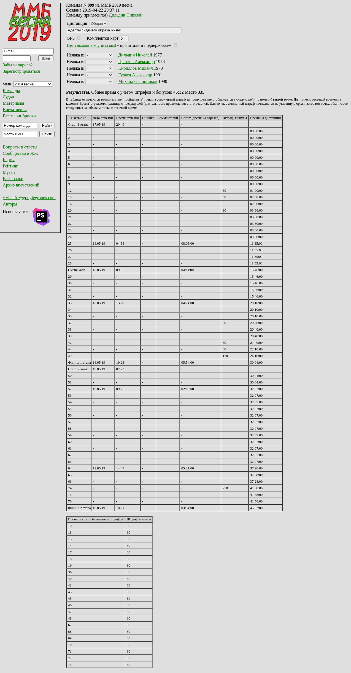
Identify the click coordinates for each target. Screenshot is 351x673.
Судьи (8, 96)
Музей (9, 172)
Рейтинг (10, 166)
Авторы (10, 204)
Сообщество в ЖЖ (20, 153)
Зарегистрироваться (21, 71)
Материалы (13, 103)
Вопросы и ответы (20, 147)
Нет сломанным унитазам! (91, 45)
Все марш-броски (19, 115)
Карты (9, 159)
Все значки (13, 178)
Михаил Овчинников (137, 81)
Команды (11, 90)
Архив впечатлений (21, 185)
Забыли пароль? (18, 65)
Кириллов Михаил (135, 68)
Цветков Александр (136, 61)
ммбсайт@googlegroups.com (29, 197)
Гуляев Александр (135, 74)
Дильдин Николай (126, 15)
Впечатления (15, 109)
